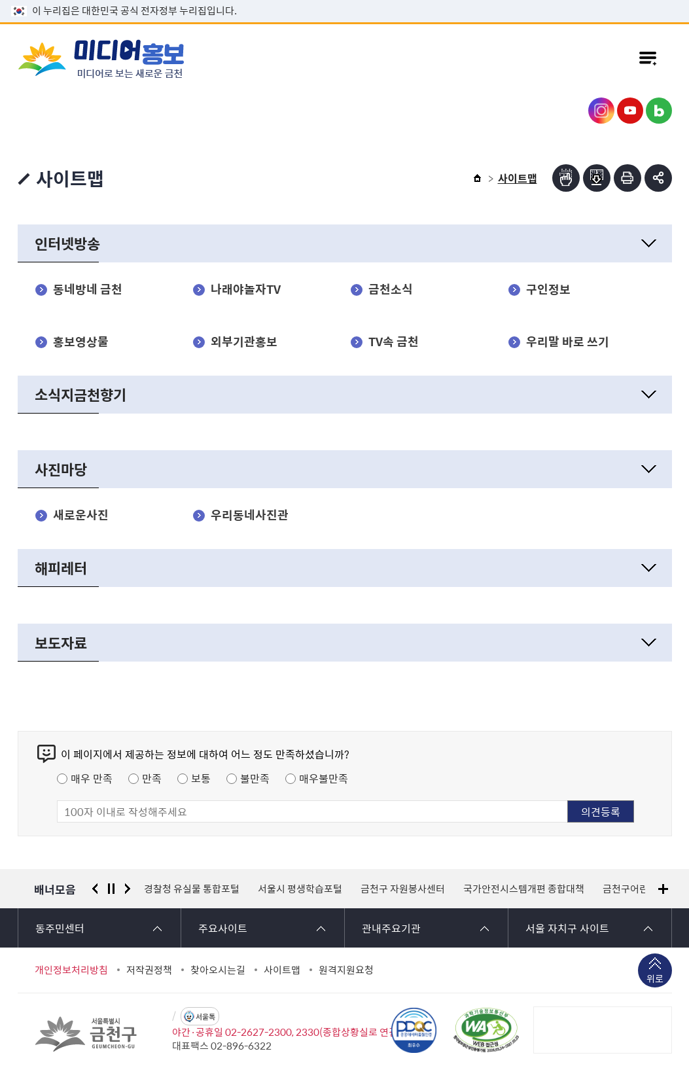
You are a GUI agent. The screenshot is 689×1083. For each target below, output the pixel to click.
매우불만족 (323, 778)
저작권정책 (149, 970)
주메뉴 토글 (647, 58)
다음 (127, 888)
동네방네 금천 (87, 289)
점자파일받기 (596, 178)
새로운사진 (81, 515)
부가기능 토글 (658, 178)
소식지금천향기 (80, 394)
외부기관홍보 (244, 341)
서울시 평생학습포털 (300, 889)
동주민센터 (59, 928)
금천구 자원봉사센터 (403, 889)
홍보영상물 (81, 341)
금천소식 (390, 289)
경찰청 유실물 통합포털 (191, 889)
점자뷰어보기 (566, 178)
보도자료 (61, 642)
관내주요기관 (391, 928)
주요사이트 (222, 928)
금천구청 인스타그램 (601, 111)
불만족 (255, 778)
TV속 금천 (393, 341)
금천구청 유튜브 (630, 111)
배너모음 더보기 (663, 889)
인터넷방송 (67, 243)
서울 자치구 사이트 (567, 928)
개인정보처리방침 (71, 970)
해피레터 (61, 567)
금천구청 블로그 (659, 111)
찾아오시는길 (217, 970)
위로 (655, 979)
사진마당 (61, 469)
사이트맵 (282, 970)
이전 (94, 888)
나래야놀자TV (246, 289)
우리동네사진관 (250, 515)
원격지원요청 (346, 970)
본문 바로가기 (345, 0)
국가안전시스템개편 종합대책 (523, 889)
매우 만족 (92, 778)
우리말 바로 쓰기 (567, 341)
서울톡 (205, 1016)
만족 (152, 778)
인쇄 (627, 178)
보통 (201, 778)
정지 (111, 888)
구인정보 (548, 289)
